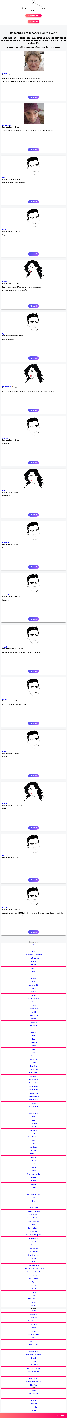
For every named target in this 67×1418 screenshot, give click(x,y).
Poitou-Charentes (33, 1378)
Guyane (33, 1063)
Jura (33, 1120)
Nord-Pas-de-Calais (33, 1368)
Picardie (33, 1375)
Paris (33, 1204)
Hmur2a (5, 908)
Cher (33, 1002)
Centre (33, 1331)
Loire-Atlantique (33, 1137)
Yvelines (33, 1306)
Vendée (33, 1289)
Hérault (33, 1103)
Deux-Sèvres (34, 1022)
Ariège (33, 968)
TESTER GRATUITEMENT (33, 15)
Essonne (33, 1036)
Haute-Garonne (33, 1073)
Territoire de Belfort (33, 1272)
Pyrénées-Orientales (33, 1221)
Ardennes (33, 965)
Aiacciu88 (5, 595)
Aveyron (33, 978)
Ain (33, 944)
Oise (33, 1198)
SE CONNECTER (33, 21)
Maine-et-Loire (33, 1154)
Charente (33, 995)
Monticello (33, 1407)
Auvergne (33, 1317)
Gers (33, 1052)
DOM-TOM (33, 1341)
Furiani (33, 1400)
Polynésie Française (33, 1211)
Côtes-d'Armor (33, 1015)
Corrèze (33, 1005)
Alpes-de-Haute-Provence (33, 955)
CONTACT (62, 1416)
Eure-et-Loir (33, 1042)
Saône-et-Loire (33, 1238)
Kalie (3, 490)
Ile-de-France (33, 1351)
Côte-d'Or (34, 1012)
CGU (56, 1416)
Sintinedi (5, 438)
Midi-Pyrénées (33, 1365)
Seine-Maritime (33, 1252)
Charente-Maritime (33, 998)
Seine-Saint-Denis (33, 1255)
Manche (33, 1157)
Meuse (33, 1177)
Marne (33, 1160)
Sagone (33, 1410)
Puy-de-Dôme (33, 1214)
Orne (33, 1201)
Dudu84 (4, 699)
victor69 (5, 647)
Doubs (33, 1029)
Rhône (33, 1225)
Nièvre (33, 1187)
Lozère (33, 1150)
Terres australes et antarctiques (33, 1268)
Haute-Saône (33, 1083)
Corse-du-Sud (33, 1009)
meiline (4, 73)
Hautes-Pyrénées (33, 1096)
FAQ (52, 1416)
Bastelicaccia (33, 1393)
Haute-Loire (33, 1076)
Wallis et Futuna (33, 1299)
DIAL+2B (5, 856)
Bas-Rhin (33, 982)
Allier (33, 951)
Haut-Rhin (33, 1066)
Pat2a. (4, 229)
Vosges (33, 1295)
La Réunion (33, 1123)
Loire (33, 1133)
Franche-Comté (33, 1344)
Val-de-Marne (33, 1279)
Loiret (33, 1140)
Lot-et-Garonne (33, 1147)
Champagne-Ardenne (33, 1334)
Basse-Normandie (33, 1321)
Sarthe (33, 1241)
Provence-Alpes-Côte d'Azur (33, 1382)
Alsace (33, 1311)
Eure (33, 1039)
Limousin (33, 1358)
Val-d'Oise (33, 1275)
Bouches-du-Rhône (33, 985)
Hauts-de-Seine (33, 1100)
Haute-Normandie (33, 1348)
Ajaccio (33, 1390)
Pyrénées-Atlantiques (33, 1218)
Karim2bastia (6, 125)
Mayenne (33, 1167)
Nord (33, 1191)
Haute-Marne (33, 1079)
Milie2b (4, 803)
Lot (33, 1144)
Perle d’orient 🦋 (7, 386)
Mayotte (33, 1171)
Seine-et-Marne (33, 1248)
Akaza (4, 177)
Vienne (33, 1292)
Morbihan (33, 1181)
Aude (33, 975)
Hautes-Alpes (33, 1093)
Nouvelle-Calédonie (33, 1194)
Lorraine (33, 1361)
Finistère (33, 1046)
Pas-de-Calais (33, 1208)
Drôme (33, 1032)
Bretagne (33, 1328)
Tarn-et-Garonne (33, 1265)
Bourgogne (33, 1324)
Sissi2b (4, 282)
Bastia (33, 1397)
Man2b (4, 751)
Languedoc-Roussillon (33, 1355)
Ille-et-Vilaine (33, 1106)
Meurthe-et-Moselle (33, 1174)
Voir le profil (33, 97)
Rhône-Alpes (33, 1385)
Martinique (33, 1164)
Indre (33, 1110)
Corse (33, 1338)
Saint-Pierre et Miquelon (33, 1235)
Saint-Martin (33, 1231)
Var (33, 1282)
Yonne (33, 1302)
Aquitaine (33, 1314)
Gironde (33, 1056)
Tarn (33, 1262)
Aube (33, 971)
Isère (33, 1117)
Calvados (34, 988)
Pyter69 (4, 334)
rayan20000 (6, 543)
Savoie (33, 1245)
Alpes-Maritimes (33, 958)
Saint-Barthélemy (33, 1228)
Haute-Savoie (33, 1086)
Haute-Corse (33, 1069)
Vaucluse (33, 1285)
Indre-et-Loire (33, 1113)
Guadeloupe (33, 1059)
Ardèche (33, 961)
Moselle (33, 1184)
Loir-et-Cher (33, 1130)
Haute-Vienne (33, 1090)
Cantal (33, 992)
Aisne (33, 948)
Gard (33, 1049)
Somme (33, 1258)
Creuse (33, 1019)
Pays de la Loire (33, 1371)
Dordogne (33, 1025)
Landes (33, 1127)
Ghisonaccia (34, 1404)
